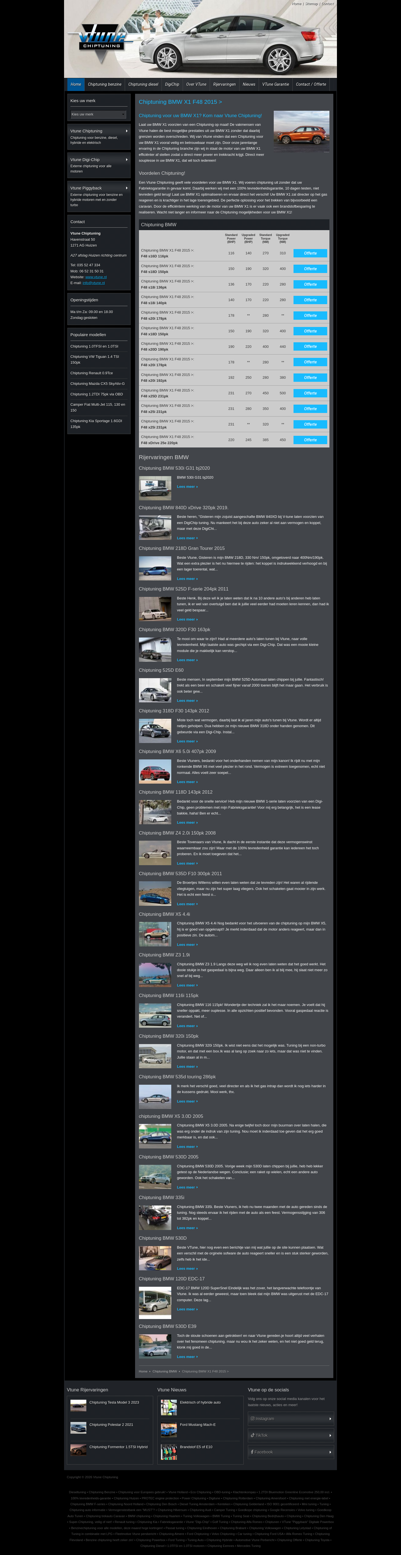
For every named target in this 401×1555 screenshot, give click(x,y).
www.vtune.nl (96, 277)
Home (296, 3)
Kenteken (224, 1504)
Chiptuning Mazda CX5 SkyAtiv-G (97, 384)
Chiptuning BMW (165, 1371)
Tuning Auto (195, 1540)
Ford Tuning (176, 1540)
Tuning (324, 1504)
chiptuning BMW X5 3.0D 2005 (171, 1116)
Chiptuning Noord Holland (126, 1504)
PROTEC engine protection (160, 1498)
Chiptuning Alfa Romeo (246, 1522)
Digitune (214, 1498)
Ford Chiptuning (198, 1534)
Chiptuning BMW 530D (163, 1238)
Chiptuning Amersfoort (271, 1498)
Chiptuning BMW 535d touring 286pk (177, 1076)
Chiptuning (294, 1516)
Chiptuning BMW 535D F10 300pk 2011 (180, 873)
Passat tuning (175, 1528)
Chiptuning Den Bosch (161, 1504)
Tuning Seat (241, 1516)
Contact (327, 3)
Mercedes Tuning (249, 1545)
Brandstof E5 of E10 (196, 1447)
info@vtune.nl (94, 283)
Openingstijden (84, 299)
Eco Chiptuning (200, 1492)
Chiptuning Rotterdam (238, 1498)
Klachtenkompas (244, 1492)
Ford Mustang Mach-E (198, 1425)
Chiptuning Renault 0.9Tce (91, 373)
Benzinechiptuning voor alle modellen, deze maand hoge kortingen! (117, 1528)
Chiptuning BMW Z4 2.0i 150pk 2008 (177, 833)
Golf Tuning (220, 1522)
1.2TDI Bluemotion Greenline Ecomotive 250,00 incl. (294, 1492)
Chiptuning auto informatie (88, 1510)
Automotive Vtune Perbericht (255, 1540)
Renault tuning (125, 1522)
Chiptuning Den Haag (319, 1516)
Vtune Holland (178, 1492)
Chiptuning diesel (143, 84)
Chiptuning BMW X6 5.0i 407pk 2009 (177, 751)
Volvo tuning (306, 1510)
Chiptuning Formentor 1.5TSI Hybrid (118, 1447)
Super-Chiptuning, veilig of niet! (90, 1522)
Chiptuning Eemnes (220, 1545)
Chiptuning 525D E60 (161, 670)
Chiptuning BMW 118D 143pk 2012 (176, 792)
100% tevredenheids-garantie (91, 1498)
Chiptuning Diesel (152, 1545)
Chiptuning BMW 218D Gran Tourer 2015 (182, 548)
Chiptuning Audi (200, 1510)
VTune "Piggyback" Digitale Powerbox (308, 1522)
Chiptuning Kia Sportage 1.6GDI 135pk (96, 424)
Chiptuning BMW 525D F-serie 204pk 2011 (184, 589)
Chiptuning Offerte (289, 1540)
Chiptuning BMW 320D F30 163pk (174, 629)
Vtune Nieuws (171, 1389)
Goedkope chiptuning (252, 1510)
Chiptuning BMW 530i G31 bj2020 (174, 468)
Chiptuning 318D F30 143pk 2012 (174, 710)
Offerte (310, 253)
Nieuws (249, 84)
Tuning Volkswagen (196, 1516)
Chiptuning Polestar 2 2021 (111, 1425)
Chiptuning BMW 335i (161, 1197)
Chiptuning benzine (104, 84)
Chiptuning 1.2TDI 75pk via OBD (96, 394)
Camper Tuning (224, 1510)
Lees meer (186, 486)
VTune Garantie (275, 84)
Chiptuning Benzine (102, 1492)
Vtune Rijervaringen (87, 1389)
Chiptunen (272, 1522)
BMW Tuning (221, 1516)
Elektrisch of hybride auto (200, 1402)
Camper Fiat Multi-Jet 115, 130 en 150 (97, 407)
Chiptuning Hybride (220, 1540)
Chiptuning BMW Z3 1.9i (164, 955)
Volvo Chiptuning (223, 1534)
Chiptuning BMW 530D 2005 (169, 1157)
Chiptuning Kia (147, 1522)
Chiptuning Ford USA (269, 1534)
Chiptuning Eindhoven (202, 1528)
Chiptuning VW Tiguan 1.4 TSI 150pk (94, 360)
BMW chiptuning (139, 1516)
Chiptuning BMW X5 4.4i (164, 914)
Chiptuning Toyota (317, 1540)
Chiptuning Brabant (233, 1528)
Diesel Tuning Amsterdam (197, 1504)
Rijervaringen (224, 84)
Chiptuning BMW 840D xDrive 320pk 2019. (184, 507)
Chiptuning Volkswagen (265, 1528)
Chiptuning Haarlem (166, 1516)
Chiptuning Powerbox (150, 1540)
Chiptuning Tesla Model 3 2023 (114, 1402)
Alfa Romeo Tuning (299, 1534)
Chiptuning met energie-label (308, 1498)
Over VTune (196, 84)
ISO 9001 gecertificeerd (283, 1504)
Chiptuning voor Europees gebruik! (142, 1492)
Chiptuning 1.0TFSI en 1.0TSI (94, 346)
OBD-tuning (222, 1492)
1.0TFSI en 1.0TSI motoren (186, 1545)
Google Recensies (282, 1510)
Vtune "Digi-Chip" (197, 1522)
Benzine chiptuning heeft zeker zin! (109, 1540)
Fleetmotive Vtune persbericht (135, 1534)
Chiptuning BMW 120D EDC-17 (172, 1278)
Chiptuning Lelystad (297, 1528)
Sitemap (311, 3)
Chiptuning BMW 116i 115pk (169, 995)
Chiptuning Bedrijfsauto (268, 1516)
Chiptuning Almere (171, 1534)
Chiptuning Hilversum (172, 1510)
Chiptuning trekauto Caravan (105, 1516)
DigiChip (172, 84)
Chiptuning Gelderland (248, 1504)
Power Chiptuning (194, 1498)
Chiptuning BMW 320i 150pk (169, 1036)
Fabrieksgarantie (171, 1522)
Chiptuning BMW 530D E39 (168, 1326)
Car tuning (245, 1534)
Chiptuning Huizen (126, 1498)
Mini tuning (309, 1504)
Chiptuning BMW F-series (88, 1504)
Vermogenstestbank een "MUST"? (131, 1510)
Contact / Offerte (311, 84)
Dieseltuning (77, 1492)
